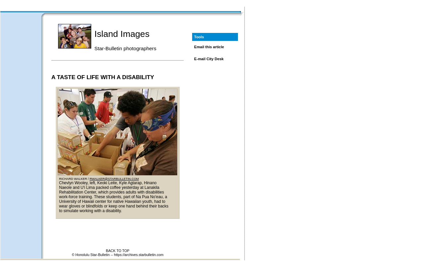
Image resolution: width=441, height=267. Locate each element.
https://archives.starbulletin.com (138, 255)
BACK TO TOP (117, 251)
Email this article (209, 47)
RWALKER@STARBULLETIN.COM (114, 179)
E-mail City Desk (209, 59)
